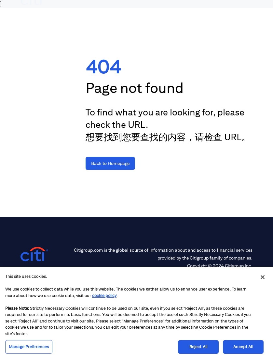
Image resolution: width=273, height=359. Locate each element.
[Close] (262, 277)
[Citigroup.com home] (34, 254)
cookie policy (104, 295)
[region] (136, 313)
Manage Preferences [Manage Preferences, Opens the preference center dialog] (29, 346)
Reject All (198, 346)
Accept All (243, 346)
